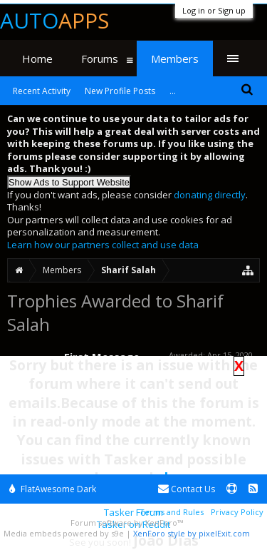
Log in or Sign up (214, 10)
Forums (99, 58)
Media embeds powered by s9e (64, 533)
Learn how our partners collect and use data (103, 244)
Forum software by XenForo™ (126, 522)
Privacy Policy (237, 511)
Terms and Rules (172, 511)
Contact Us (186, 489)
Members (175, 58)
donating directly (210, 194)
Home (37, 58)
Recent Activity (41, 91)
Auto (54, 20)
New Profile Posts (120, 91)
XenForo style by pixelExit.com (191, 533)
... (172, 91)
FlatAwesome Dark (52, 489)
